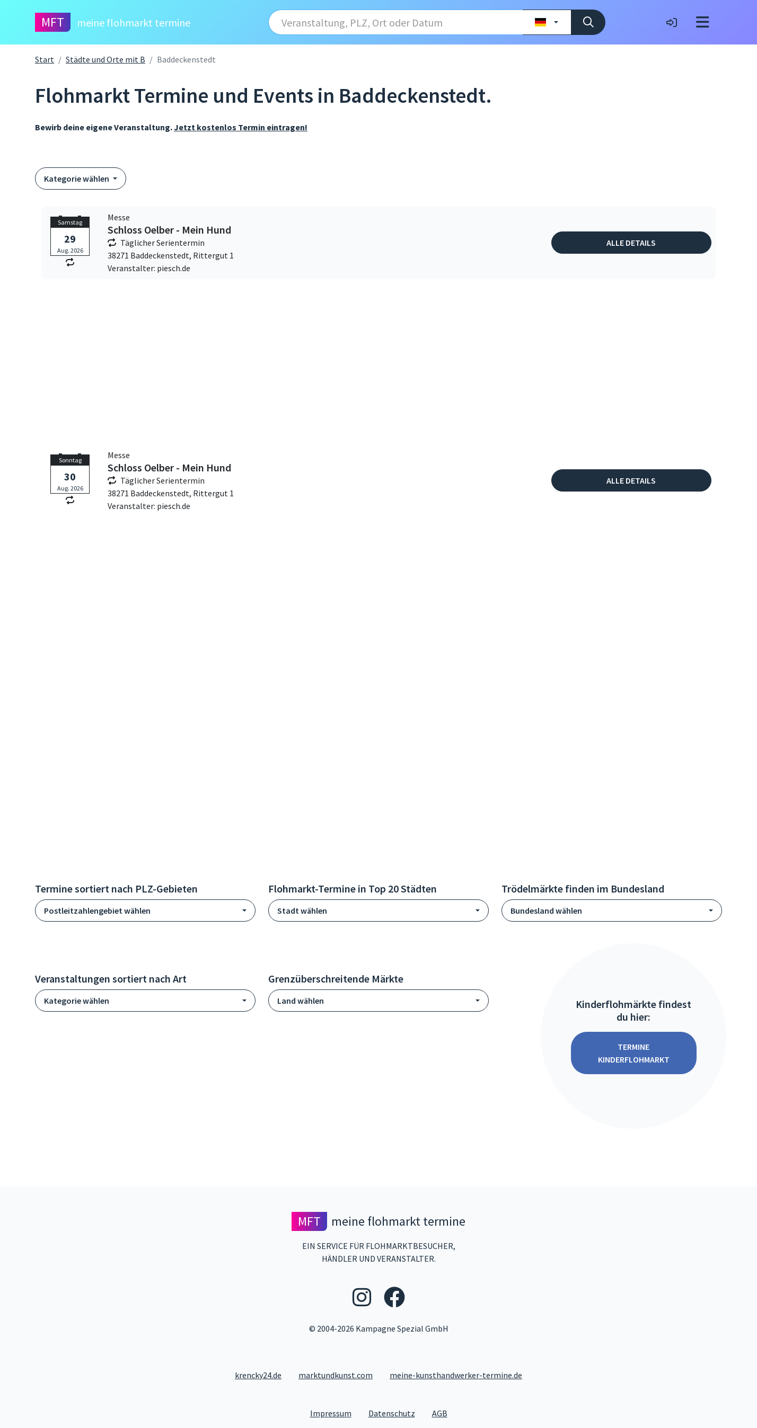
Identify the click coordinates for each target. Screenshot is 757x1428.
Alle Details (631, 242)
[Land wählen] (546, 22)
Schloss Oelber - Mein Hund (169, 230)
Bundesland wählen (546, 910)
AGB (444, 1412)
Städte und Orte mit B (105, 59)
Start (44, 59)
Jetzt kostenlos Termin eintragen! (240, 127)
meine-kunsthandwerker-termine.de (456, 1375)
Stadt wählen (302, 910)
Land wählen (300, 1000)
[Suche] (588, 22)
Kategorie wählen (77, 178)
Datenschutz (396, 1412)
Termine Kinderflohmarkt (634, 1053)
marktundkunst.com (335, 1375)
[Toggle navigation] (703, 22)
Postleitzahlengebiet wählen (97, 910)
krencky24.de (258, 1375)
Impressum (335, 1412)
